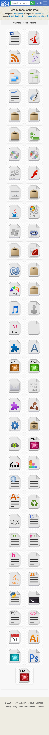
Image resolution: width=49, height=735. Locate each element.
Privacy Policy (11, 707)
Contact (39, 703)
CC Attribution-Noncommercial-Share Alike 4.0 (28, 16)
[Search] (32, 3)
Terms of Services (27, 707)
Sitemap (40, 707)
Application (39, 14)
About (31, 703)
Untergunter (18, 14)
